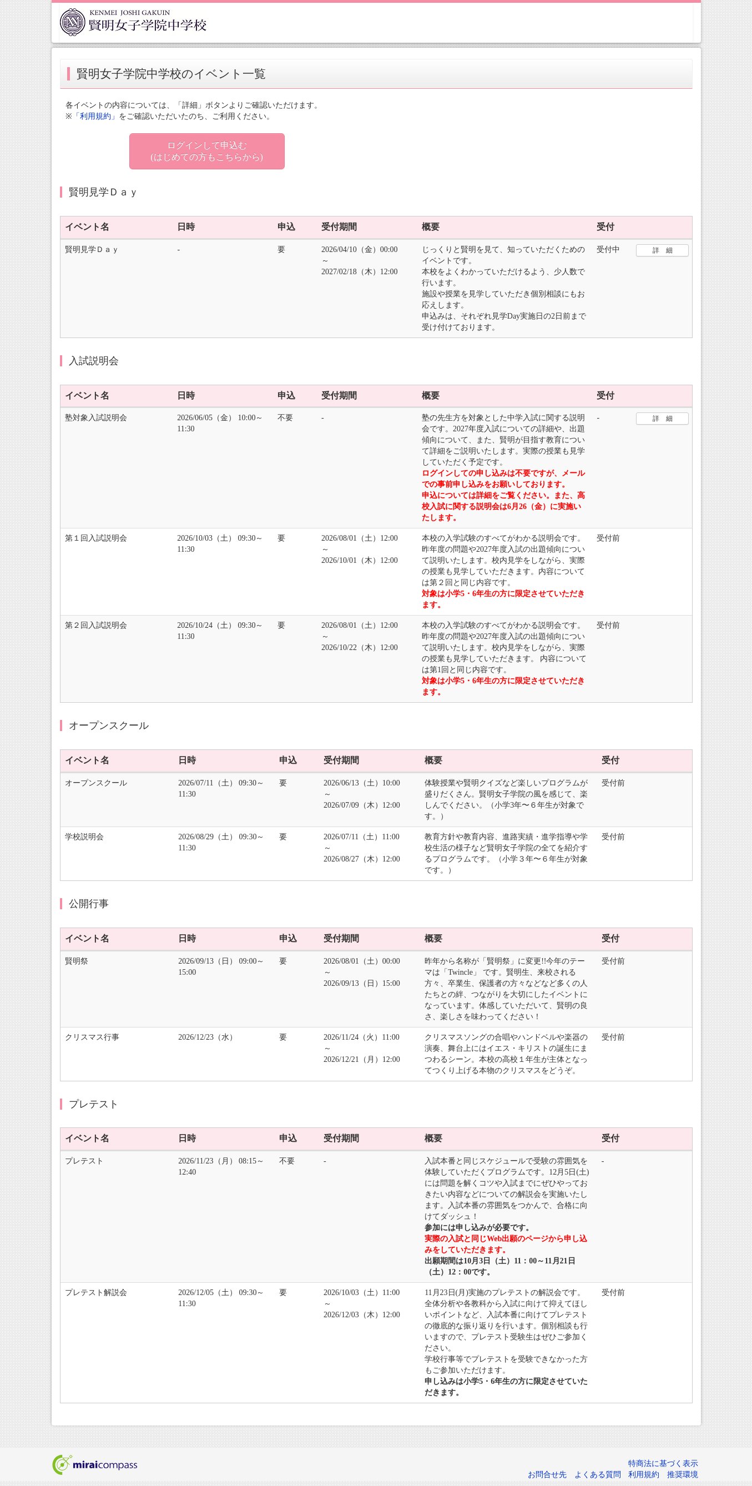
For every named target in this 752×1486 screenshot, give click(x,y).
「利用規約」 (95, 116)
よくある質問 (597, 1474)
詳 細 (663, 250)
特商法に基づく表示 (663, 1463)
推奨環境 (682, 1474)
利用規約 (643, 1474)
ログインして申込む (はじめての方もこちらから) (206, 151)
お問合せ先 (547, 1474)
